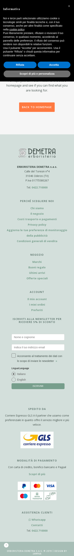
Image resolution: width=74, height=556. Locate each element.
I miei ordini (37, 304)
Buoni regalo (37, 267)
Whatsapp (37, 519)
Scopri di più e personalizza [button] (36, 73)
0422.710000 (40, 187)
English (21, 379)
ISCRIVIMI (38, 386)
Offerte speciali (37, 278)
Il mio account (37, 299)
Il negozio (37, 213)
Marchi (37, 262)
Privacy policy (37, 224)
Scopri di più (37, 474)
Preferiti (37, 310)
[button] (69, 6)
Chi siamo (37, 208)
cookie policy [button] (16, 29)
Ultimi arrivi (37, 273)
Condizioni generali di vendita (37, 241)
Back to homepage (37, 107)
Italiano (21, 374)
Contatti (37, 525)
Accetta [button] (54, 64)
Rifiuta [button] (20, 64)
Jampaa (37, 553)
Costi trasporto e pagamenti (37, 219)
